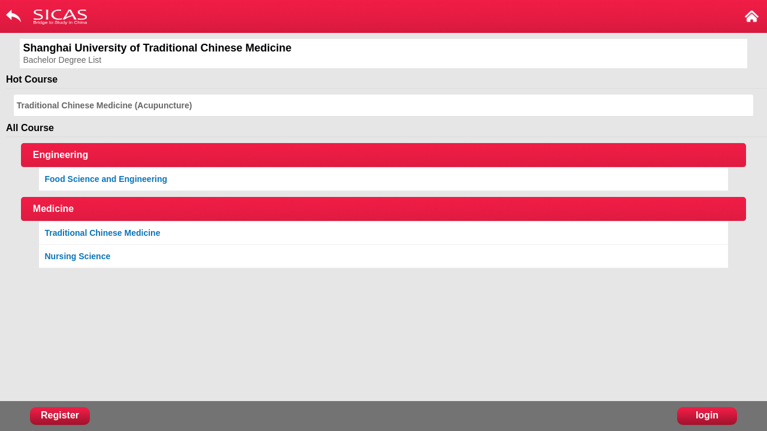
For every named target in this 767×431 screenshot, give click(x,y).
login (707, 415)
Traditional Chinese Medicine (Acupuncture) (104, 105)
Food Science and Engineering (106, 179)
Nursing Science (78, 256)
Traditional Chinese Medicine (103, 233)
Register (60, 415)
